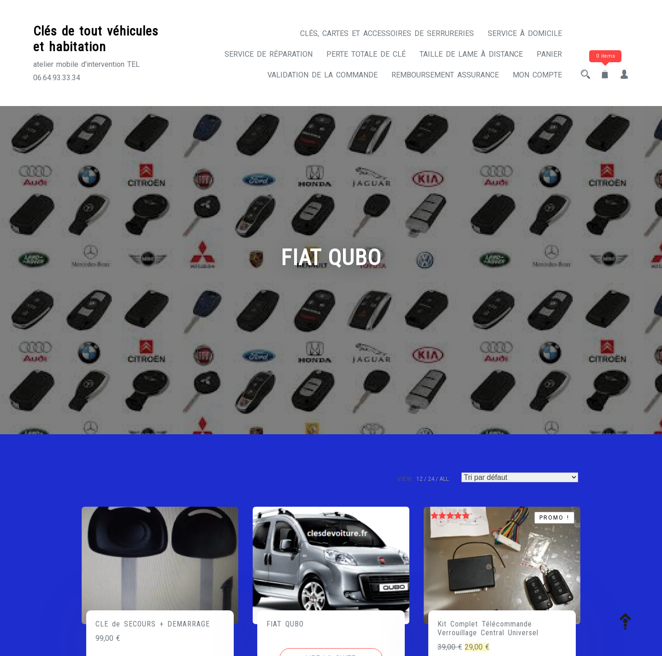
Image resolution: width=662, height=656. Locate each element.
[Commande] (519, 477)
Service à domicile (525, 33)
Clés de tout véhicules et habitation (96, 39)
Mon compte (537, 75)
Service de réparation (269, 54)
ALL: (444, 479)
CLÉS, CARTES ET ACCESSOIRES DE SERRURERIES (387, 33)
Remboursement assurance (445, 75)
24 (431, 479)
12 (419, 479)
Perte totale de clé (366, 54)
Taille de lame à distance (471, 54)
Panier (549, 54)
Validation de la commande (322, 75)
